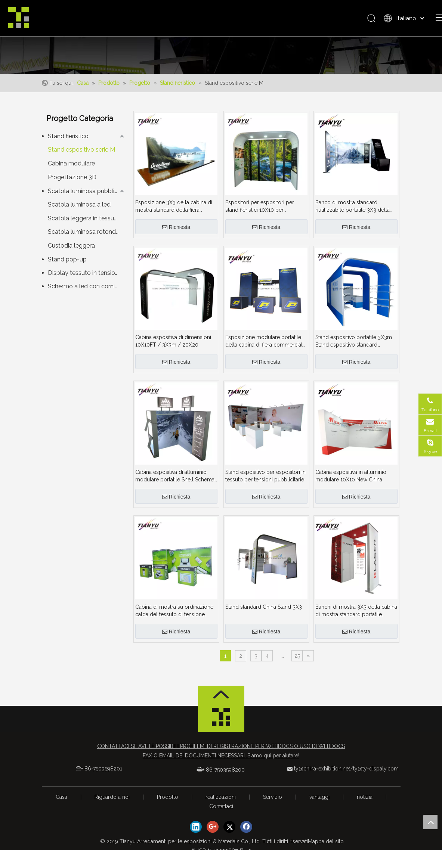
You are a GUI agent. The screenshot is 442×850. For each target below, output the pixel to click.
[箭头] (221, 699)
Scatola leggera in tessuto (84, 222)
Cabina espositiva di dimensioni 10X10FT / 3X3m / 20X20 (173, 346)
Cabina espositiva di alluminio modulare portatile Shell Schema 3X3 (174, 481)
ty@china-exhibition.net (322, 773)
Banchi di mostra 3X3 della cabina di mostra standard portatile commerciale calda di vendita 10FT (356, 616)
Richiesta (176, 232)
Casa (61, 801)
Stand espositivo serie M (81, 154)
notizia (365, 801)
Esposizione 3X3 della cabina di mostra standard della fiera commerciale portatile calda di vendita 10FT (173, 211)
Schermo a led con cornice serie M (87, 291)
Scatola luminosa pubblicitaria (87, 195)
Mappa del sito (326, 846)
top (430, 822)
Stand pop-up (67, 264)
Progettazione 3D (72, 182)
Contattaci (221, 811)
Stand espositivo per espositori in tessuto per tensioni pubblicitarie (265, 480)
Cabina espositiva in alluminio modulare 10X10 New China (350, 480)
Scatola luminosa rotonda (83, 236)
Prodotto (167, 801)
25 (297, 661)
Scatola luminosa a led (79, 208)
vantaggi (319, 801)
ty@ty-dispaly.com (376, 773)
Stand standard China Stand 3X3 (263, 612)
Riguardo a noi (112, 801)
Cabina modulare (71, 168)
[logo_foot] (221, 724)
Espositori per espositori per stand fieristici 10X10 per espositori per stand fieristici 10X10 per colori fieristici (259, 211)
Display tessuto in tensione (85, 277)
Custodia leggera (71, 250)
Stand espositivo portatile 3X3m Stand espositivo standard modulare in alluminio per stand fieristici (353, 346)
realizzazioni (220, 801)
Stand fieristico (68, 141)
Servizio (272, 801)
